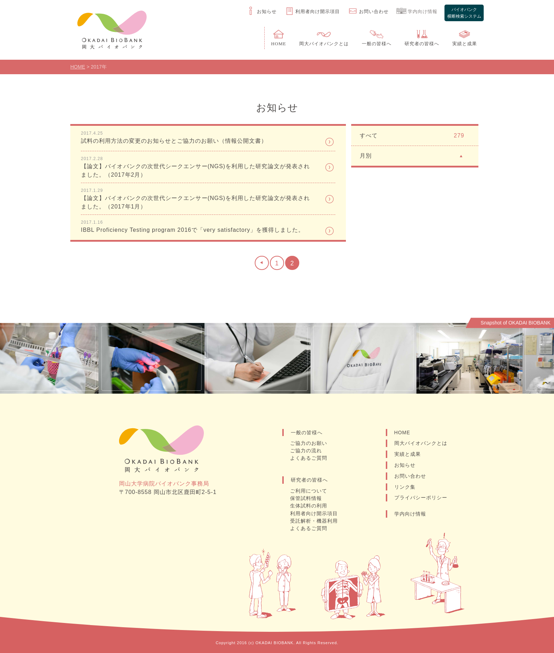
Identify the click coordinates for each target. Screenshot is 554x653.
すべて (412, 137)
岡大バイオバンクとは (420, 444)
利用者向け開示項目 (314, 514)
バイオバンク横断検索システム (464, 11)
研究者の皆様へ (309, 481)
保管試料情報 (306, 499)
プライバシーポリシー (420, 499)
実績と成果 (407, 455)
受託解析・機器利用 (314, 521)
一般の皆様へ (307, 433)
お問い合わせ (410, 477)
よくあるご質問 (309, 459)
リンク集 (405, 488)
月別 (412, 156)
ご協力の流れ (306, 452)
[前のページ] (261, 264)
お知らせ (405, 466)
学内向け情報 (410, 515)
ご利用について (309, 492)
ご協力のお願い (309, 444)
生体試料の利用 (309, 507)
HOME (402, 433)
